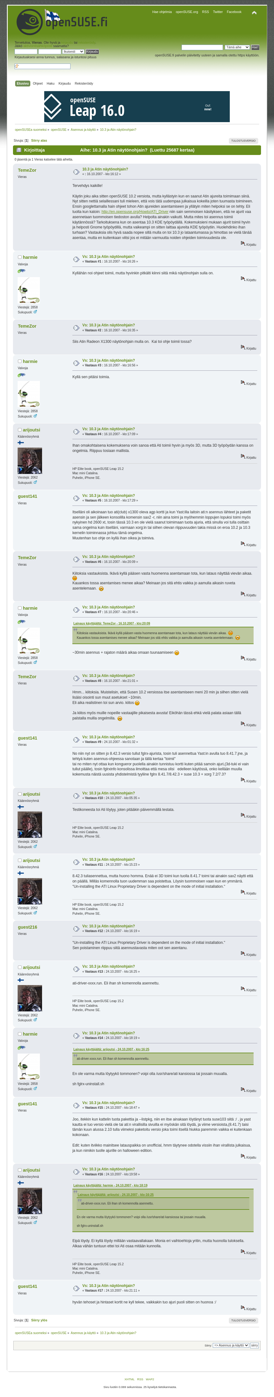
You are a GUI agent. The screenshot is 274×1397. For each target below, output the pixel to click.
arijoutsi (31, 429)
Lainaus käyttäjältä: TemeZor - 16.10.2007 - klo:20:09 (111, 623)
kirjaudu (67, 42)
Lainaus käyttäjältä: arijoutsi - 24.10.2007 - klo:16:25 (111, 1049)
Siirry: (208, 1345)
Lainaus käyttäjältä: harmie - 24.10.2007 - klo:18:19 (110, 1185)
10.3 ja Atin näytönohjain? (105, 169)
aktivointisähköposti (37, 46)
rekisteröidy (86, 42)
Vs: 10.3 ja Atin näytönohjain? (108, 256)
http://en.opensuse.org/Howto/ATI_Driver (135, 212)
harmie (30, 257)
